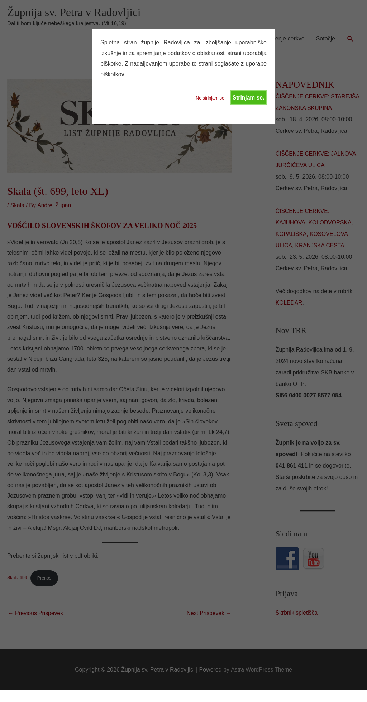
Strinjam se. (248, 98)
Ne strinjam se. (209, 98)
